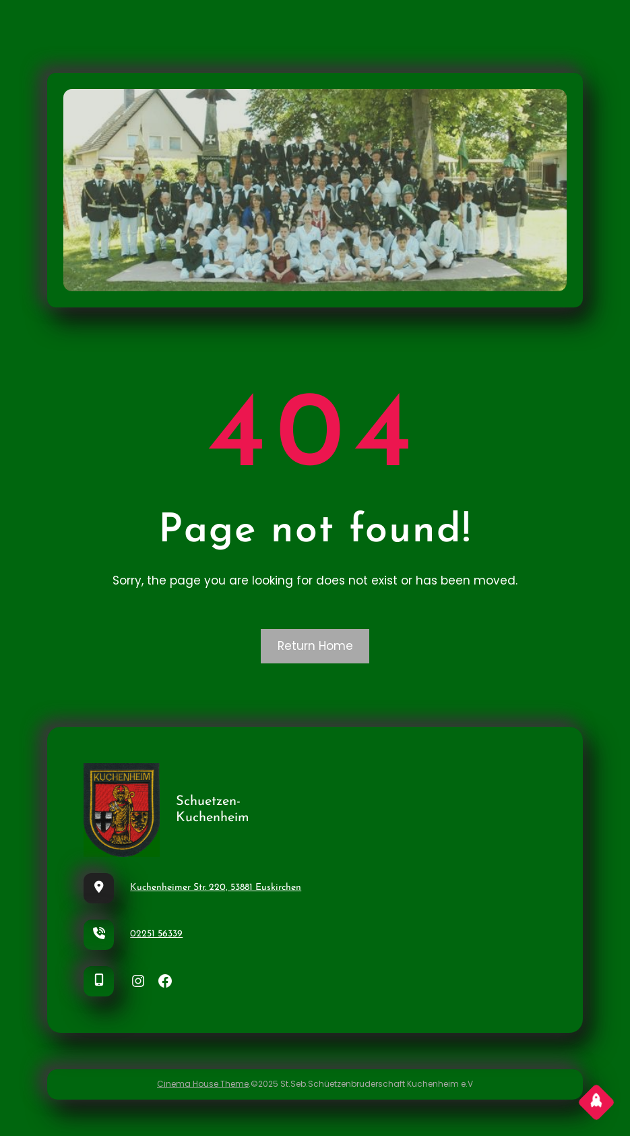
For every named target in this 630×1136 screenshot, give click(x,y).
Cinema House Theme (203, 1083)
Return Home (315, 646)
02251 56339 (156, 934)
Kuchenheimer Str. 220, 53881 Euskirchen (215, 888)
